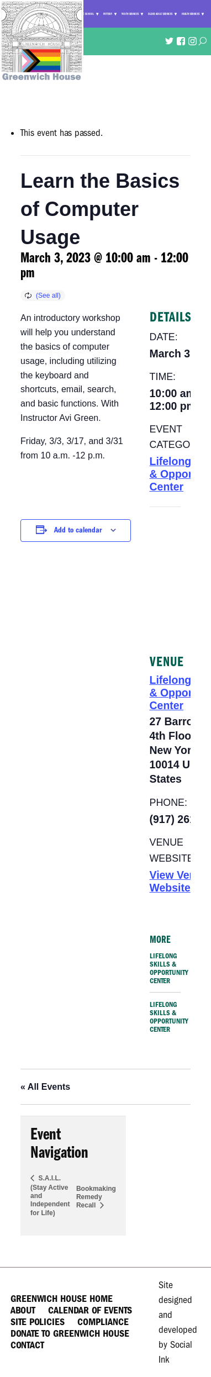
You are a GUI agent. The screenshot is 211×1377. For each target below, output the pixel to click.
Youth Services (130, 14)
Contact (27, 1345)
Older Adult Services (160, 14)
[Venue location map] (165, 573)
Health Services (190, 14)
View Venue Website (179, 881)
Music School (85, 14)
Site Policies (37, 1322)
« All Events (45, 1086)
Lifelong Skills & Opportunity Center (169, 968)
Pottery (107, 14)
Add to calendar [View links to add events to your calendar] (78, 530)
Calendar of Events (90, 1310)
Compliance (103, 1322)
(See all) (48, 295)
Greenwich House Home (61, 1299)
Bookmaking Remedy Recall (96, 1197)
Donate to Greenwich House (69, 1333)
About (22, 1310)
